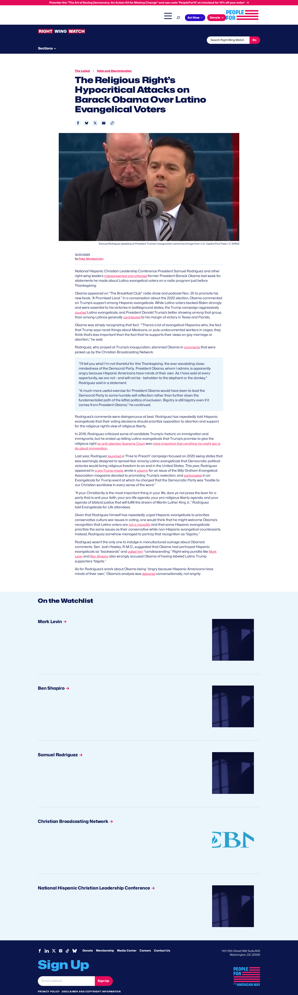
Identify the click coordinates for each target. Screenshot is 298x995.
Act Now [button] (227, 17)
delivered (149, 566)
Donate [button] (249, 17)
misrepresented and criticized (127, 269)
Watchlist (87, 40)
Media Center (126, 943)
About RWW (109, 40)
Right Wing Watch (162, 18)
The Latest (185, 18)
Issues (115, 18)
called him (136, 544)
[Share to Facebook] (78, 116)
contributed (132, 310)
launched (115, 449)
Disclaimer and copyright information (91, 983)
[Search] (212, 17)
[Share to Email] (104, 116)
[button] (112, 116)
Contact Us (162, 943)
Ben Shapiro (101, 548)
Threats (65, 40)
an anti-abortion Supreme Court (123, 436)
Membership (105, 943)
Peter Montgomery (90, 251)
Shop (199, 18)
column (162, 463)
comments (192, 340)
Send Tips (162, 40)
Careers (145, 943)
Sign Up (103, 973)
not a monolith (140, 517)
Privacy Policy (49, 983)
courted (81, 305)
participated (91, 473)
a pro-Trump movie (127, 463)
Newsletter (136, 40)
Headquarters (136, 18)
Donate (87, 943)
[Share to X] (95, 116)
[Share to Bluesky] (86, 116)
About (100, 18)
